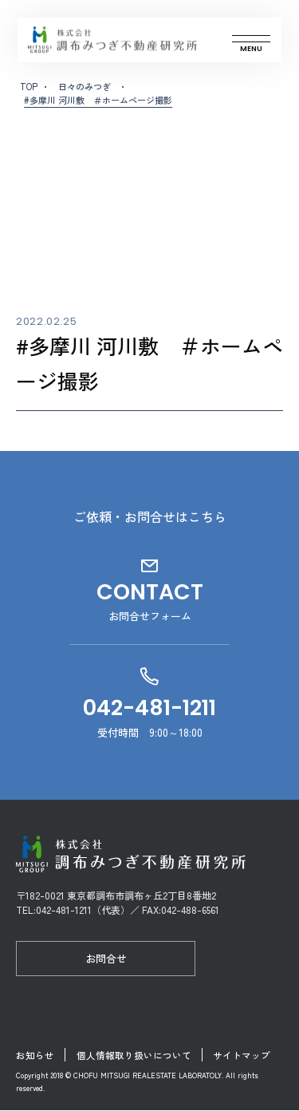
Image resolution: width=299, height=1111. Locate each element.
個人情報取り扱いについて (136, 1055)
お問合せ (106, 958)
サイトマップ (247, 1055)
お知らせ (35, 1055)
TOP (28, 86)
